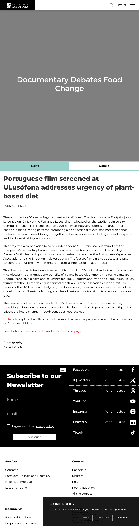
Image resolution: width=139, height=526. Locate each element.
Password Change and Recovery (27, 475)
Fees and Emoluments (21, 517)
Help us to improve (18, 481)
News (35, 166)
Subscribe (34, 437)
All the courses (82, 493)
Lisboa (120, 369)
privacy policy (44, 426)
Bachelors (79, 470)
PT (120, 5)
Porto (108, 369)
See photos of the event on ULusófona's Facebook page (42, 331)
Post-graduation (83, 487)
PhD (75, 481)
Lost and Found (16, 487)
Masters (77, 475)
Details (104, 166)
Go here (8, 319)
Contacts (11, 470)
